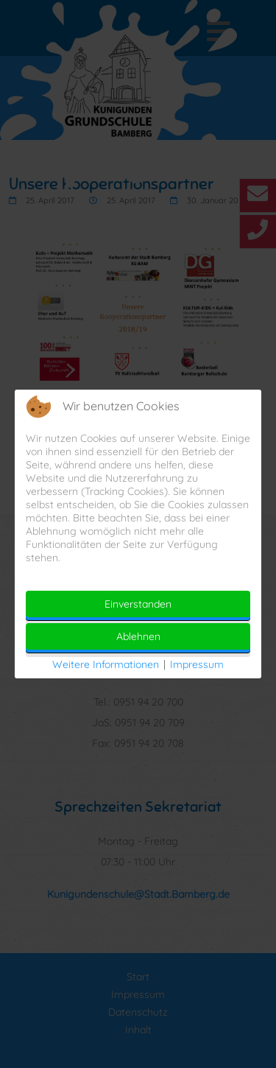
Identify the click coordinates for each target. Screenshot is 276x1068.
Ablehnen (138, 636)
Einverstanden (138, 604)
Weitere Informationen (105, 664)
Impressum (197, 664)
